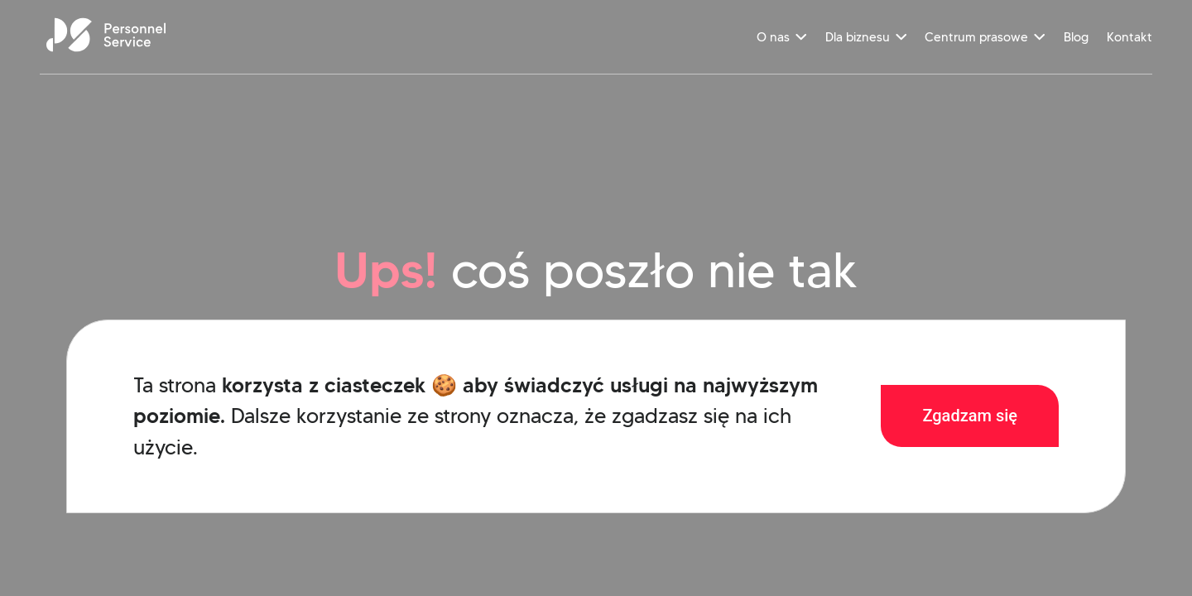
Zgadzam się (969, 415)
